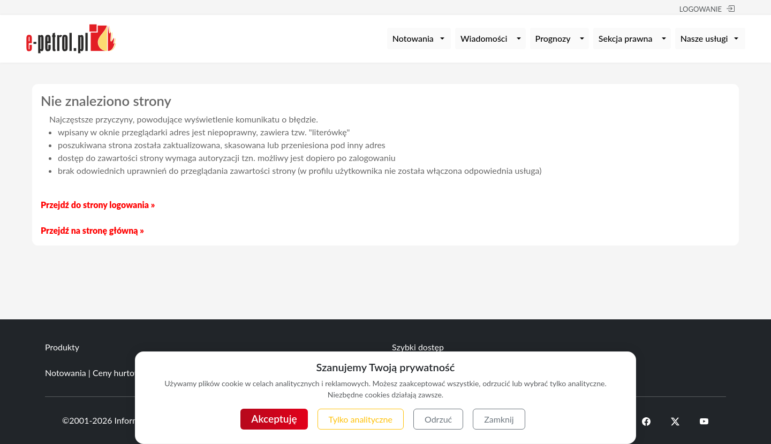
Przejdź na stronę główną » (92, 230)
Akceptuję (274, 418)
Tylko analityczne (360, 419)
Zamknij (498, 419)
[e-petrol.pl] (71, 37)
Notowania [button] (413, 38)
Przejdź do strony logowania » (98, 205)
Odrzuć (438, 419)
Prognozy (553, 38)
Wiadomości (483, 38)
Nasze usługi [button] (704, 38)
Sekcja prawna (626, 38)
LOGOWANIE (707, 8)
